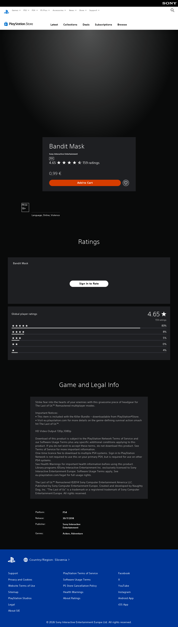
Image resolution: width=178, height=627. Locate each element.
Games (15, 10)
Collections (70, 21)
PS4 (33, 10)
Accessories (58, 10)
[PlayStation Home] (6, 10)
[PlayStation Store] (19, 20)
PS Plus (43, 10)
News (71, 10)
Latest (54, 21)
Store (81, 10)
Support (93, 10)
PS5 (25, 10)
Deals (86, 21)
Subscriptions (103, 21)
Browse (122, 21)
